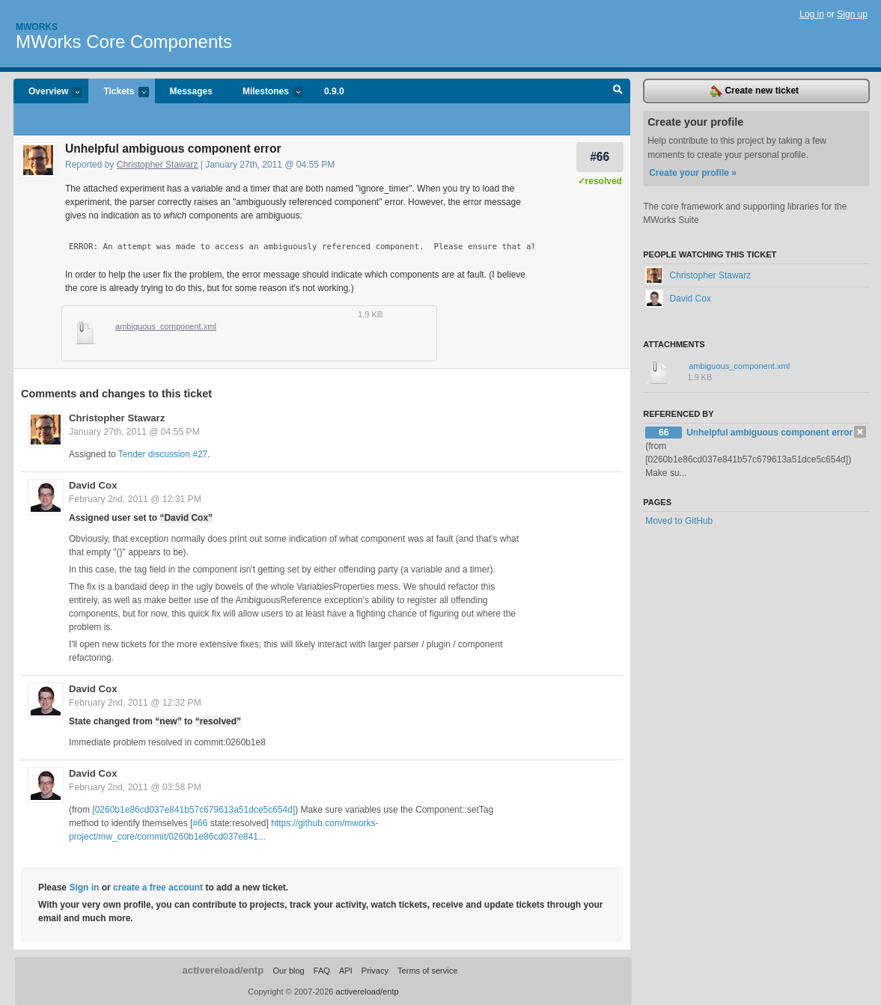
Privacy (375, 970)
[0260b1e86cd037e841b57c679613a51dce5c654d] (193, 809)
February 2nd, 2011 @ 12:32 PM (135, 702)
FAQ (322, 970)
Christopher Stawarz (157, 164)
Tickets (118, 92)
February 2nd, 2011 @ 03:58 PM (135, 787)
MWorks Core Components (124, 41)
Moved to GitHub (679, 521)
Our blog (288, 970)
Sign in (84, 887)
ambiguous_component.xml (165, 326)
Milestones (265, 92)
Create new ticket (754, 91)
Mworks (37, 27)
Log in (811, 14)
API (346, 970)
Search (618, 91)
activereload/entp (222, 970)
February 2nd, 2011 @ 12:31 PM (135, 499)
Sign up (852, 14)
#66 (599, 156)
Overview (47, 92)
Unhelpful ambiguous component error (769, 432)
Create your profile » (693, 173)
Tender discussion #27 (162, 454)
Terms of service (427, 970)
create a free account (158, 887)
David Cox (93, 485)
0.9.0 (334, 91)
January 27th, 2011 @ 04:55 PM (134, 432)
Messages (191, 91)
